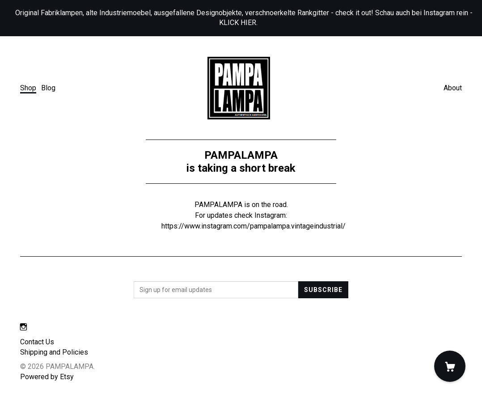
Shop (28, 88)
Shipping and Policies (54, 352)
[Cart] (449, 366)
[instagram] (23, 327)
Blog (48, 88)
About (453, 88)
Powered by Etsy (47, 376)
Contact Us (37, 342)
